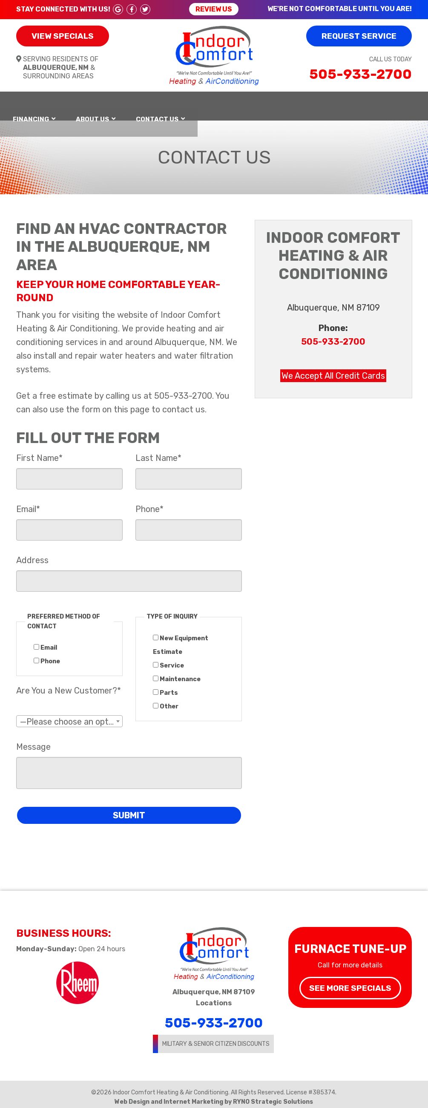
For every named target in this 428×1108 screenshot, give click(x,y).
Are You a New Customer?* (68, 684)
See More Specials (350, 982)
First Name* (39, 452)
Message (33, 741)
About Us (322, 103)
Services (200, 103)
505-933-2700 (360, 74)
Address (32, 554)
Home (22, 103)
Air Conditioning (132, 103)
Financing (261, 103)
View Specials (63, 36)
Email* (28, 503)
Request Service (359, 36)
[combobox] (69, 715)
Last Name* (158, 452)
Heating (67, 103)
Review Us (213, 9)
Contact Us (387, 103)
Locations (214, 997)
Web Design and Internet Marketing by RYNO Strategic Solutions (214, 1095)
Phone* (149, 503)
